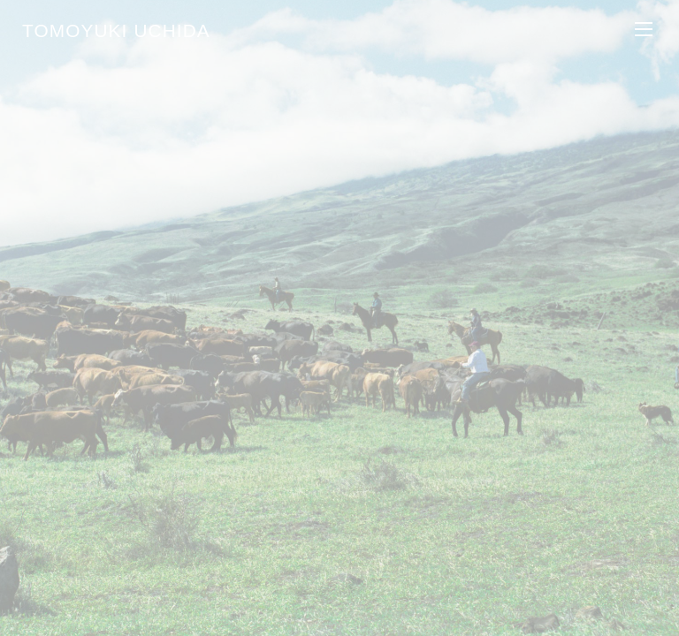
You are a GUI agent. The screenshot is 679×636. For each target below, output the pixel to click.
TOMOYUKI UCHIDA (116, 30)
